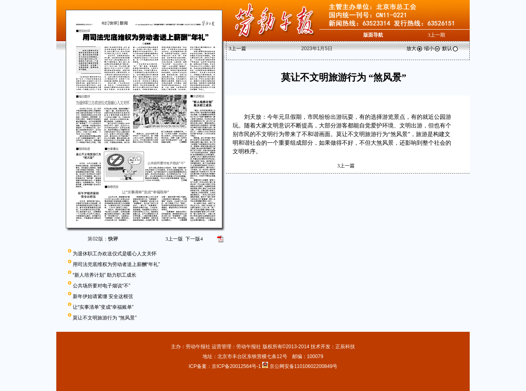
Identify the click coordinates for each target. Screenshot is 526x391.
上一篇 (237, 48)
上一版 (174, 239)
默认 (450, 48)
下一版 (194, 239)
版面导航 (373, 35)
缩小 (432, 48)
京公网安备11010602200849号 (303, 366)
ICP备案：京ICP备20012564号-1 (225, 366)
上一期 (436, 35)
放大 (414, 48)
